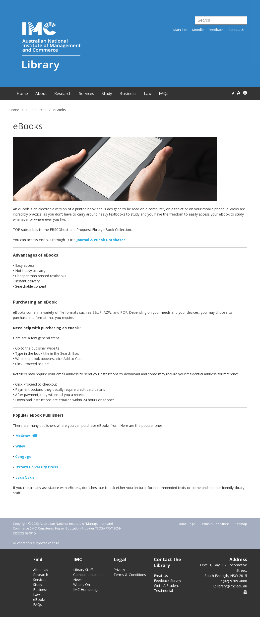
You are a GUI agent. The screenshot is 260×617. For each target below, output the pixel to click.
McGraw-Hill (26, 435)
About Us (40, 569)
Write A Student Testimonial (166, 588)
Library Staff (83, 569)
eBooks (39, 599)
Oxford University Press (36, 467)
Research (40, 574)
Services (39, 579)
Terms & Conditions (215, 524)
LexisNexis (25, 477)
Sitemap (241, 524)
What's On (81, 584)
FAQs (37, 604)
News (77, 579)
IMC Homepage (86, 589)
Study (37, 584)
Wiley (20, 446)
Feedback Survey (167, 580)
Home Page (186, 524)
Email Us (161, 575)
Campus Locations (88, 574)
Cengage (23, 456)
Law (36, 594)
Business (40, 589)
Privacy (119, 569)
